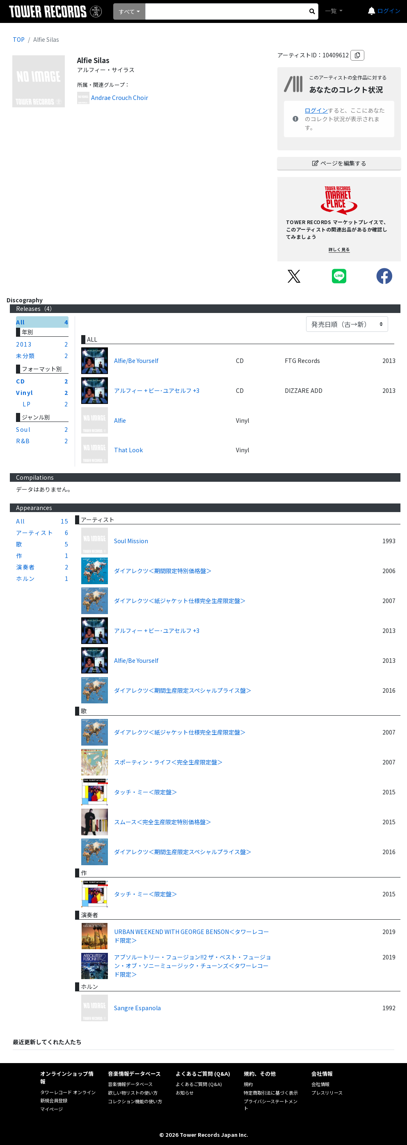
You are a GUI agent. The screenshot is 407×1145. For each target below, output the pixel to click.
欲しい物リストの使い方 (133, 1092)
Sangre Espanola (137, 1008)
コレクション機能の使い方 (135, 1101)
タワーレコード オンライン (68, 1092)
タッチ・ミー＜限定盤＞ (145, 792)
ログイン (388, 11)
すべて (127, 11)
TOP (19, 39)
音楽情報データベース (130, 1084)
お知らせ (185, 1092)
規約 (248, 1084)
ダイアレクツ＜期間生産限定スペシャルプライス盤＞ (183, 690)
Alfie (120, 420)
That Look (128, 450)
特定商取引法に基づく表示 (271, 1092)
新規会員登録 (53, 1100)
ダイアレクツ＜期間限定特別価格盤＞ (163, 571)
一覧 (331, 11)
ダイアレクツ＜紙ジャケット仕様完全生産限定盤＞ (180, 600)
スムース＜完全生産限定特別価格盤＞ (162, 822)
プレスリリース (327, 1092)
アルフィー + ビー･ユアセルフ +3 (156, 390)
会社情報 (320, 1084)
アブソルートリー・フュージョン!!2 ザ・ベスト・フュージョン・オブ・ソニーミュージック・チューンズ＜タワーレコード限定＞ (192, 965)
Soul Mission (131, 541)
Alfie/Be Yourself (136, 360)
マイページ (51, 1109)
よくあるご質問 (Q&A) (199, 1084)
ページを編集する (339, 163)
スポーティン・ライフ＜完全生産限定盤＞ (168, 762)
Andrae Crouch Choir (119, 97)
